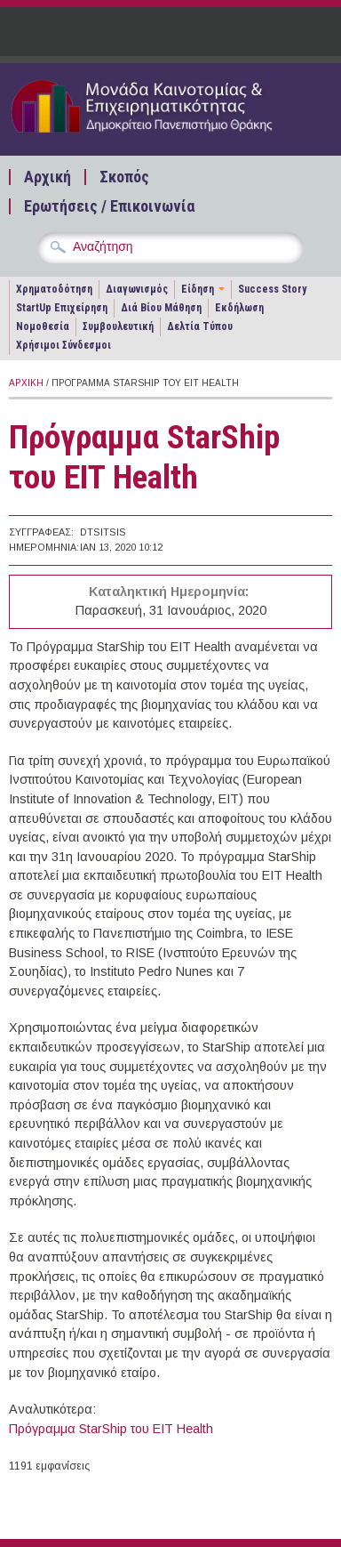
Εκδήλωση (239, 308)
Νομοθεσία (42, 326)
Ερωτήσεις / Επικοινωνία (109, 206)
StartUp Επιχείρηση (61, 308)
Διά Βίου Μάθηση (161, 308)
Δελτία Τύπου (200, 326)
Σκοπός (124, 177)
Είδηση (197, 289)
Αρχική (47, 177)
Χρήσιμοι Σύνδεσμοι (63, 345)
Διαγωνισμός (137, 289)
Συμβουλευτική (118, 326)
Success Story (272, 289)
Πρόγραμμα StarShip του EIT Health (111, 1429)
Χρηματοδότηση (54, 289)
